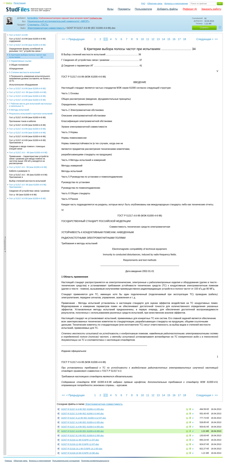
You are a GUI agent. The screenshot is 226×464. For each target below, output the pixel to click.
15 (168, 39)
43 (187, 453)
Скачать (204, 27)
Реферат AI (190, 9)
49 (187, 422)
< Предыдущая (75, 39)
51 (187, 418)
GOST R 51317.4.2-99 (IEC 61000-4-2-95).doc (82, 422)
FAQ (143, 3)
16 (173, 39)
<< (63, 39)
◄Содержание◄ (5, 84)
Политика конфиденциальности (95, 461)
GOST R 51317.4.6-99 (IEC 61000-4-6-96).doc (82, 431)
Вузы (110, 9)
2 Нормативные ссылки (20, 48)
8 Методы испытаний (19, 96)
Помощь (8, 461)
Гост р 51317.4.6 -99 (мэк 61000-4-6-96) (27, 79)
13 (158, 39)
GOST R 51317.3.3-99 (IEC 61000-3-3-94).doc (82, 413)
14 (163, 39)
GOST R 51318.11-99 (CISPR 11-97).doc (80, 440)
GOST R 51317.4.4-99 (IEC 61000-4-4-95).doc (82, 427)
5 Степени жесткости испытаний (24, 59)
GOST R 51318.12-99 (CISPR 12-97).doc (80, 444)
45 (187, 413)
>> (216, 39)
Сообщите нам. (96, 18)
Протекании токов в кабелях (22, 108)
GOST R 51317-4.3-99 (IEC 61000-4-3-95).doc (82, 409)
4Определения (16, 55)
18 (184, 39)
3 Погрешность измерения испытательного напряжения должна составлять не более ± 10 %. (29, 65)
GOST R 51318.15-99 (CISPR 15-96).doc (80, 453)
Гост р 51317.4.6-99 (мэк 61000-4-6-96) (27, 75)
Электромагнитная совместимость (46, 28)
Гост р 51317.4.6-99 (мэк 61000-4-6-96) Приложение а (27, 128)
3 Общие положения (19, 51)
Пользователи (143, 9)
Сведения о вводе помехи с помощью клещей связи (27, 134)
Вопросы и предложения (176, 3)
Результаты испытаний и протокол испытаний (31, 100)
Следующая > (204, 39)
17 (179, 39)
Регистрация (20, 3)
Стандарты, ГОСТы (38, 24)
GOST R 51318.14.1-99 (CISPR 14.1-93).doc (81, 448)
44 (187, 444)
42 (187, 448)
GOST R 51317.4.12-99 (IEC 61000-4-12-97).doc (83, 418)
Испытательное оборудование (23, 71)
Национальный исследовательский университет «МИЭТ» (59, 21)
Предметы (124, 9)
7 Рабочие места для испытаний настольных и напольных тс (30, 91)
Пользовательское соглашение (66, 461)
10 (142, 39)
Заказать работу (211, 9)
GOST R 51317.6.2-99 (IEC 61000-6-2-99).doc (82, 435)
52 (187, 409)
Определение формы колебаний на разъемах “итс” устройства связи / (26, 36)
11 (147, 39)
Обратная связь (154, 3)
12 (152, 39)
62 (187, 431)
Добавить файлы (167, 9)
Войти (9, 3)
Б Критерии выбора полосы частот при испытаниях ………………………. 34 (27, 43)
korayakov (33, 18)
